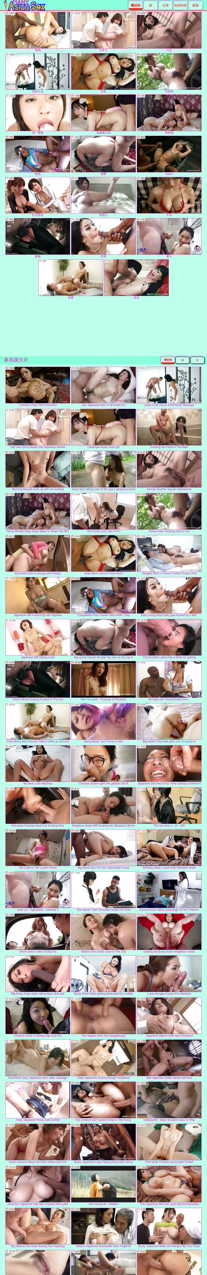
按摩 (70, 279)
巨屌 (103, 238)
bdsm (169, 156)
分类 (165, 5)
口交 (169, 32)
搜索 (195, 5)
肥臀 (103, 156)
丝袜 (136, 279)
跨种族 (169, 114)
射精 (37, 156)
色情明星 (180, 5)
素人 (169, 238)
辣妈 (37, 32)
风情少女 (37, 73)
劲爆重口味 (103, 114)
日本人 (103, 32)
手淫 (169, 197)
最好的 (168, 359)
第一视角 (37, 114)
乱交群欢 (37, 197)
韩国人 (103, 197)
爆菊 (37, 238)
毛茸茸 (169, 73)
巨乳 (103, 73)
